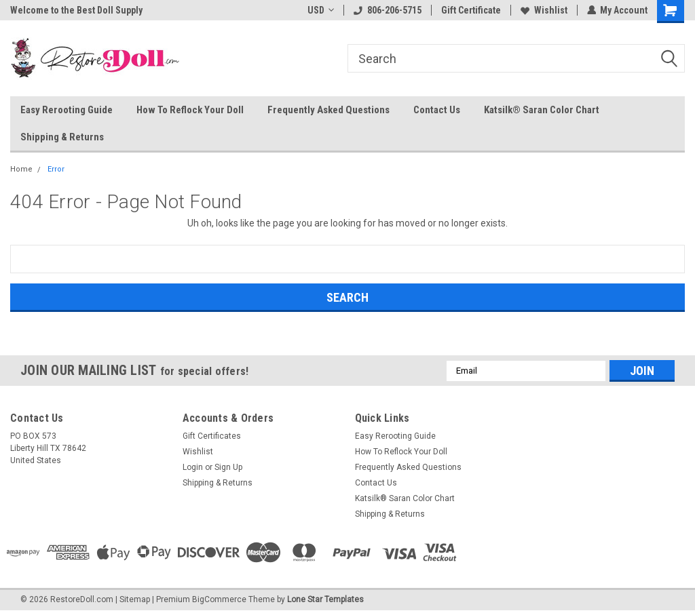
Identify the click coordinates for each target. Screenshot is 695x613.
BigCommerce (219, 599)
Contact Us (436, 110)
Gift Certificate (470, 10)
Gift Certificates (212, 436)
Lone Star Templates (325, 599)
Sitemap (134, 599)
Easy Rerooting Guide (66, 110)
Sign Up (228, 467)
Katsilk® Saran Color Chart (541, 110)
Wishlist (543, 10)
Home (21, 169)
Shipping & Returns (62, 137)
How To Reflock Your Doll (190, 110)
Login (193, 467)
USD (320, 10)
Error (56, 169)
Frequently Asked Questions (328, 110)
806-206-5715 (387, 10)
